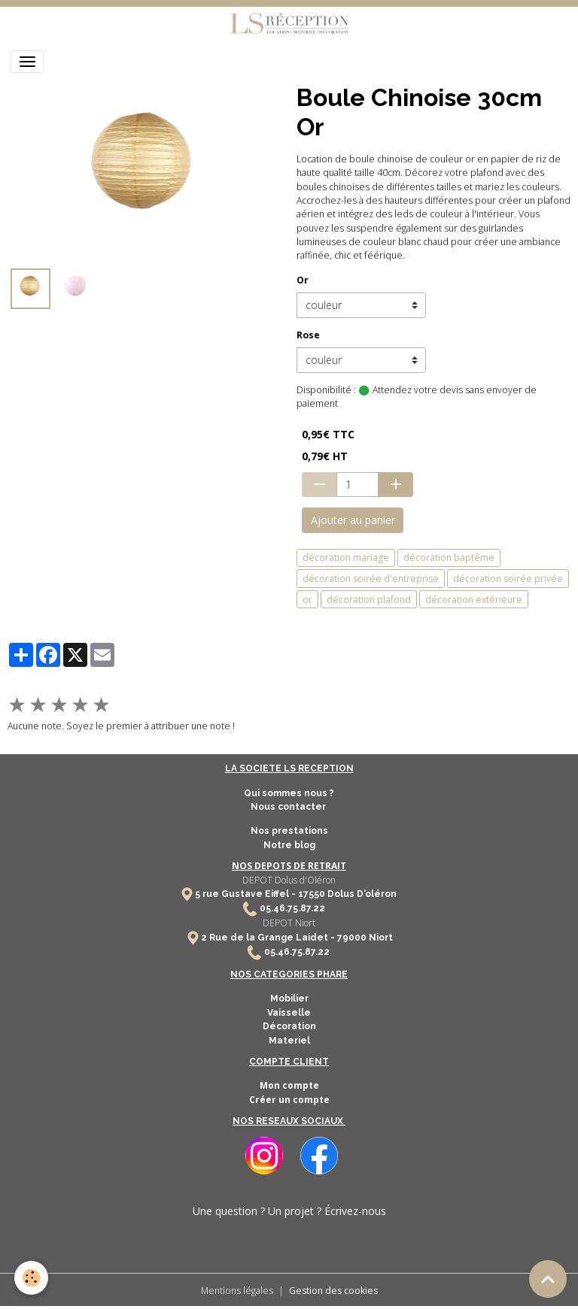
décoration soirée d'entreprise (371, 578)
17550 (311, 894)
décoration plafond (369, 599)
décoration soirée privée (508, 578)
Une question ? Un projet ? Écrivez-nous (289, 1211)
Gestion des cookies (333, 1290)
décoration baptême (448, 557)
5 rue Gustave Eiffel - (246, 894)
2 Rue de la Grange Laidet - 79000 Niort (297, 937)
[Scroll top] (548, 1279)
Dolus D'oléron (361, 894)
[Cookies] (32, 1278)
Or (303, 280)
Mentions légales (237, 1290)
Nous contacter (289, 806)
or (307, 599)
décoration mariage (346, 557)
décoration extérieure (473, 599)
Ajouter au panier (353, 520)
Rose (308, 335)
